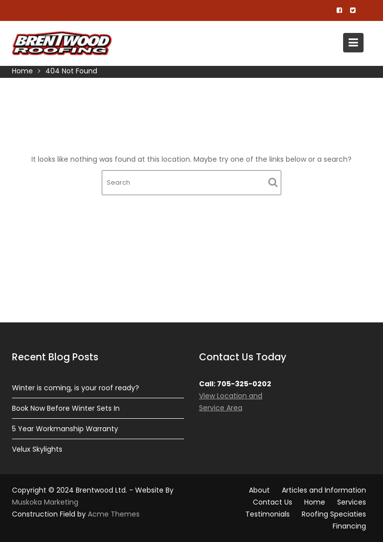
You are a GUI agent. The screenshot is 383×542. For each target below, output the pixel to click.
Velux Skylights (37, 449)
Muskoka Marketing (45, 502)
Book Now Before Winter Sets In (66, 408)
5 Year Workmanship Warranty (65, 429)
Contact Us (272, 502)
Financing (349, 526)
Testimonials (267, 514)
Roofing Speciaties (334, 514)
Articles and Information (324, 490)
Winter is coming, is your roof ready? (75, 388)
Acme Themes (114, 514)
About (259, 490)
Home (314, 502)
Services (351, 502)
